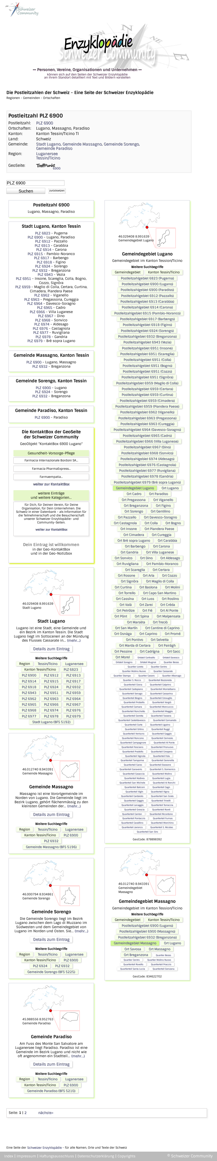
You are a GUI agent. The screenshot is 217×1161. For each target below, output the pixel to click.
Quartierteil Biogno (132, 698)
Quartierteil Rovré (161, 809)
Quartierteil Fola (161, 756)
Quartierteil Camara (131, 706)
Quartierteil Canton (132, 814)
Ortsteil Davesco (171, 657)
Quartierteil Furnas (162, 818)
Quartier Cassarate (163, 671)
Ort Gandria (129, 552)
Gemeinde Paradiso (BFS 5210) (51, 1091)
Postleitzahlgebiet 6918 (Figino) (147, 325)
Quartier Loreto (135, 666)
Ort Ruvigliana (127, 564)
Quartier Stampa (122, 675)
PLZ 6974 (41, 324)
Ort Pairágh (167, 645)
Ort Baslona (148, 587)
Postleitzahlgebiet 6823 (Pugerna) (147, 278)
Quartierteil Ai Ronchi (164, 782)
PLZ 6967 (45, 316)
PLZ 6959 (22, 287)
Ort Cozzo (169, 575)
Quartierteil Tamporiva (132, 760)
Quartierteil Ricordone (161, 814)
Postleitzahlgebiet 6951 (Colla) (147, 360)
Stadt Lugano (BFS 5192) (51, 722)
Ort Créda (167, 605)
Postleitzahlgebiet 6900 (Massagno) (147, 931)
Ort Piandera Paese (159, 529)
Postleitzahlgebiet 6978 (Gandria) (147, 476)
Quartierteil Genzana (163, 968)
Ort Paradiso (158, 494)
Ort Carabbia (167, 540)
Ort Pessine (123, 651)
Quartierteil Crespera (161, 751)
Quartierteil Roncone (133, 738)
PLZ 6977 (40, 332)
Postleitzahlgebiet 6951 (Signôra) (147, 377)
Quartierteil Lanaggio (132, 805)
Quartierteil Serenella (162, 760)
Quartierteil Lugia (161, 778)
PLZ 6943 (45, 274)
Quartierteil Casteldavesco (131, 720)
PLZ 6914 (43, 249)
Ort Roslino (170, 599)
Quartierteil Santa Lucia (132, 968)
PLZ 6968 (42, 320)
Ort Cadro (134, 494)
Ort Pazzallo (127, 517)
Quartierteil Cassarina (161, 693)
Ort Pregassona (134, 500)
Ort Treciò (160, 622)
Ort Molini (172, 587)
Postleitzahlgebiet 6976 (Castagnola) (147, 465)
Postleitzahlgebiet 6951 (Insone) (147, 348)
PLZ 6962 (41, 295)
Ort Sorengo (133, 511)
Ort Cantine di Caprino (162, 628)
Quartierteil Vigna (160, 791)
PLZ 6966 (37, 312)
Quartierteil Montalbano (162, 689)
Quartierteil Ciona (133, 684)
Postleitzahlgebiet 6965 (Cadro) (147, 435)
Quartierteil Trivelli (160, 800)
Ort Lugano (170, 488)
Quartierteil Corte (133, 724)
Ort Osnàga (123, 634)
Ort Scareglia (135, 570)
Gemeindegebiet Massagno (135, 943)
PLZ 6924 (42, 266)
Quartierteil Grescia (134, 809)
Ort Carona (161, 546)
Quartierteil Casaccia (133, 773)
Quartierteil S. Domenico (162, 769)
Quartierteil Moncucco (161, 706)
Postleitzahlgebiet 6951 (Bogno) (147, 366)
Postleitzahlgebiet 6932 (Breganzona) (147, 336)
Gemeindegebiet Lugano (135, 488)
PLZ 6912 (42, 241)
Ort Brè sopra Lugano (133, 540)
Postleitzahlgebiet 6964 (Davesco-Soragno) (147, 430)
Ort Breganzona (136, 505)
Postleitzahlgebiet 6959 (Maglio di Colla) (147, 383)
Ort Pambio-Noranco (162, 564)
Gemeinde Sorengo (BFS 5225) (51, 972)
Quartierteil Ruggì (160, 729)
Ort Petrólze (126, 610)
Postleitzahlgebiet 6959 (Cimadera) (147, 401)
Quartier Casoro (146, 675)
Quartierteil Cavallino (132, 822)
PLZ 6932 (39, 270)
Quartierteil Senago (132, 693)
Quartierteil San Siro (147, 831)
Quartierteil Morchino (162, 822)
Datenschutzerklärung (95, 1156)
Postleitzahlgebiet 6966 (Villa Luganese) (147, 441)
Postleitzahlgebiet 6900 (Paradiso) (147, 290)
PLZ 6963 (31, 299)
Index (8, 1156)
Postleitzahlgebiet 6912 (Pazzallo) (147, 296)
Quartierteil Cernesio (162, 738)
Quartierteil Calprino (160, 684)
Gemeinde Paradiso (54, 148)
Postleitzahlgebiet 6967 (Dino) (147, 447)
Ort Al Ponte (169, 610)
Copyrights (126, 1156)
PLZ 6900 (44, 123)
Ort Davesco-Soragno (160, 517)
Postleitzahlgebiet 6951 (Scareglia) (147, 354)
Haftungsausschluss (56, 1156)
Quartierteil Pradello (132, 751)
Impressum (26, 1156)
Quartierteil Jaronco (132, 827)
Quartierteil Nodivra (134, 778)
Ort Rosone (126, 575)
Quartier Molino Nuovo (134, 671)
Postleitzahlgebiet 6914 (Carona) (147, 307)
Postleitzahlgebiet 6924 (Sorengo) (147, 331)
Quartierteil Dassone (160, 764)
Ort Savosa (132, 949)
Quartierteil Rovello (133, 964)
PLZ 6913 (42, 245)
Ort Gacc (173, 651)
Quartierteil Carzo (133, 764)
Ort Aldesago (170, 558)
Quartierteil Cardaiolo (132, 796)
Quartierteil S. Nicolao (161, 827)
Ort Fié (147, 610)
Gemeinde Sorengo (121, 144)
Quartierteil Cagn (161, 787)
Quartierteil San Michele (132, 782)
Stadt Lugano (48, 144)
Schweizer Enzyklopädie (44, 1147)
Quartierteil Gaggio (162, 733)
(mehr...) (73, 640)
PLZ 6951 (23, 278)
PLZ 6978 (43, 337)
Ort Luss (147, 599)
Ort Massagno (159, 949)
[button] (26, 190)
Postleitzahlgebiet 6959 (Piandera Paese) (147, 406)
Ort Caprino (148, 634)
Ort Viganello (163, 500)
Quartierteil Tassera (161, 715)
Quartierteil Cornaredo (164, 720)
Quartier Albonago (171, 675)
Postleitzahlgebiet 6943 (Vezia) (147, 342)
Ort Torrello (126, 593)
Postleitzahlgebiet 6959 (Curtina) (147, 395)
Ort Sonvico (123, 558)
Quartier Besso (171, 662)
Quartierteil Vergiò (161, 702)
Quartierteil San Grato (162, 796)
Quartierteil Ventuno (133, 733)
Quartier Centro (159, 666)
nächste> (45, 1112)
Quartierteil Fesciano (132, 747)
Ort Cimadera (133, 535)
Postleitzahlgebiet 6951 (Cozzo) (147, 371)
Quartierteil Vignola (135, 756)
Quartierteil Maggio (163, 711)
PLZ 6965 (44, 307)
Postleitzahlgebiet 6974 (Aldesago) (147, 459)
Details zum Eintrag (51, 648)
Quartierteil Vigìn (134, 791)
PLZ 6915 (35, 254)
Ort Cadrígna (149, 651)
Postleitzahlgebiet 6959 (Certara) (147, 389)
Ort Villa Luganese (160, 552)
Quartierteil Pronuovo (162, 747)
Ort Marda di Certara (134, 645)
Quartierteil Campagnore (133, 742)
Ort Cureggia (161, 535)
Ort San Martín (126, 628)
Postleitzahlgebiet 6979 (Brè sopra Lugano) (147, 482)
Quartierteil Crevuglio (161, 698)
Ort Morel (122, 657)
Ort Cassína (125, 599)
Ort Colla (151, 523)
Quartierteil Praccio (161, 964)
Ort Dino (146, 558)
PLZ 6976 (40, 328)
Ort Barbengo (135, 546)
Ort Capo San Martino (159, 593)
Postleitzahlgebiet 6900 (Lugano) (147, 284)
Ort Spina (142, 616)
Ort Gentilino (160, 511)
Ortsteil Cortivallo (146, 657)
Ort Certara (161, 570)
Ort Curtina (123, 587)
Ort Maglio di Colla (160, 581)
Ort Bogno (173, 523)
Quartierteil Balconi (134, 787)
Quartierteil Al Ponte (164, 742)
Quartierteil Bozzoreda (160, 680)
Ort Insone (128, 529)
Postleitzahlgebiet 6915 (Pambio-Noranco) (147, 313)
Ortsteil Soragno (124, 662)
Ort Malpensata (168, 616)
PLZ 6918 (44, 262)
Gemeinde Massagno (82, 144)
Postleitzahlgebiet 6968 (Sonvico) (147, 453)
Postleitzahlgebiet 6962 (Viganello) (147, 412)
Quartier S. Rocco (132, 680)
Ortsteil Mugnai (148, 662)
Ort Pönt (120, 616)
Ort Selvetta (160, 640)
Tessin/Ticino (48, 158)
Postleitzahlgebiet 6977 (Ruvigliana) (147, 470)
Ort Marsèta (136, 622)
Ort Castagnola (125, 523)
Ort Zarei (146, 605)
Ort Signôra (129, 581)
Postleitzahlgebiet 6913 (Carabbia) (147, 301)
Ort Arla (148, 575)
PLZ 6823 (42, 233)
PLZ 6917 (41, 258)
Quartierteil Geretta (133, 715)
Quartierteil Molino (162, 773)
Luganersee (47, 153)
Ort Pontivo (134, 640)
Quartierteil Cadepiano (131, 689)
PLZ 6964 (34, 303)
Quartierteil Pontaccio (133, 818)
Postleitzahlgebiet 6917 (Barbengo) (147, 319)
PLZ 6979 (34, 341)
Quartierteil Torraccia (162, 805)
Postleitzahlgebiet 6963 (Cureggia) (147, 424)
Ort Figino (163, 505)
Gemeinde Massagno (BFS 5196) (51, 847)
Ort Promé (173, 634)
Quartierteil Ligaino (160, 724)
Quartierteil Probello (134, 702)
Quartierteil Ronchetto (133, 711)
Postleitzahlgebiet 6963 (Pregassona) (147, 418)
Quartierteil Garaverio (130, 769)
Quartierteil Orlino (134, 729)
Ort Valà (125, 605)
